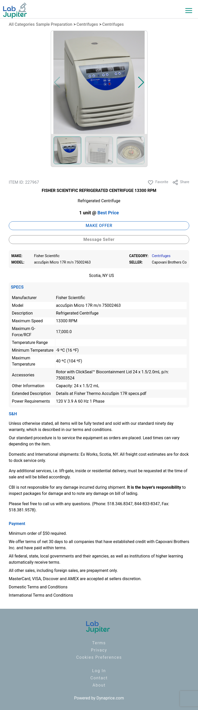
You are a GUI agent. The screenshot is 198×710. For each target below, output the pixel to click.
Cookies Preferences (99, 657)
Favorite (157, 182)
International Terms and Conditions (41, 595)
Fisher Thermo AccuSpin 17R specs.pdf (110, 393)
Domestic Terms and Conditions (38, 587)
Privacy (99, 650)
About (99, 685)
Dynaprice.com (110, 698)
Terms (99, 642)
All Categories (22, 24)
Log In (99, 670)
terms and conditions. (93, 429)
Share (180, 182)
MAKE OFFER (99, 225)
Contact (99, 677)
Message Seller (98, 239)
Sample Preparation (54, 24)
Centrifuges (87, 24)
